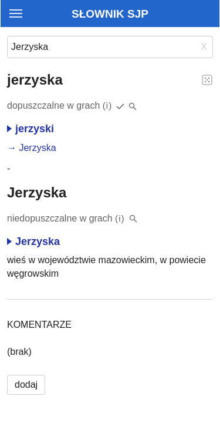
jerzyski (30, 129)
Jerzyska (37, 148)
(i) (108, 105)
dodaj (26, 385)
